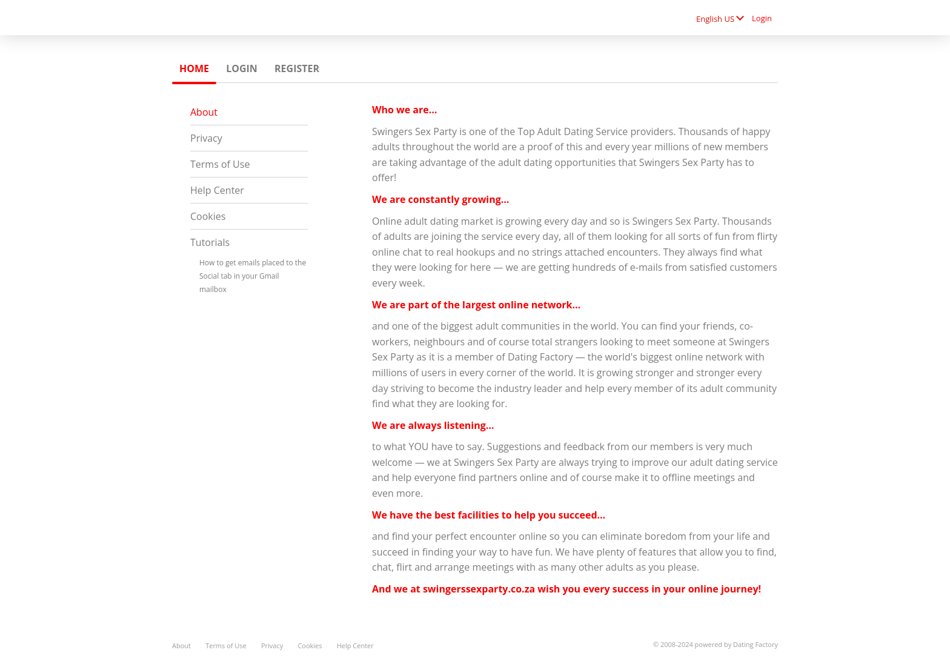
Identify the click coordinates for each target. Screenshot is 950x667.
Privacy (206, 138)
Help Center (217, 190)
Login (762, 18)
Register (296, 68)
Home (194, 68)
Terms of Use (220, 164)
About (204, 112)
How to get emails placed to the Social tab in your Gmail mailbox (252, 275)
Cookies (207, 216)
